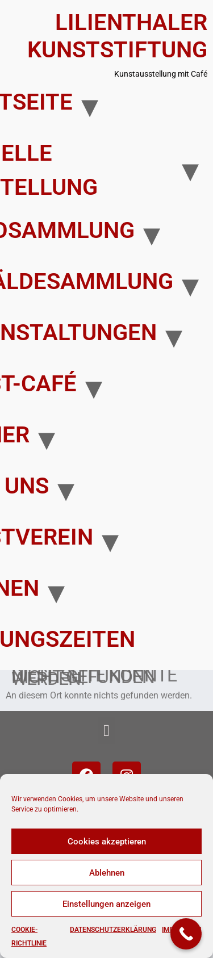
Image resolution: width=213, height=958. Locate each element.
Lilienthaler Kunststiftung (117, 36)
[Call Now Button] (186, 933)
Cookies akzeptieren (107, 841)
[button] (106, 730)
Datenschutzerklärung (113, 930)
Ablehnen (106, 873)
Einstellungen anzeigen (106, 904)
